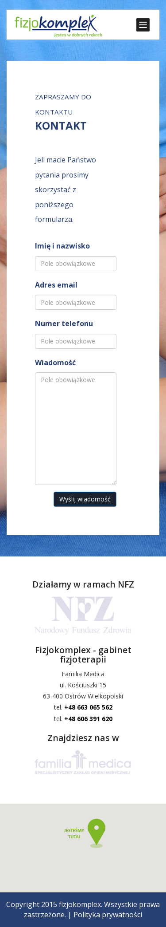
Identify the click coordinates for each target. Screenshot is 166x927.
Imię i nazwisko (62, 246)
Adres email (56, 285)
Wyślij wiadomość (85, 499)
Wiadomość (55, 362)
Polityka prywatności (107, 914)
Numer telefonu (64, 323)
